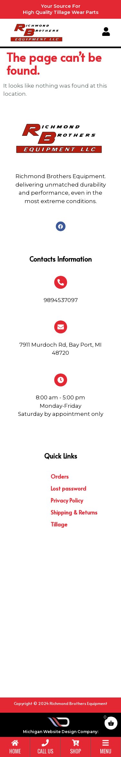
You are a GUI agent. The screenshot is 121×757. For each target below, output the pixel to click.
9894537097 (61, 300)
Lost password (68, 488)
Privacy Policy (67, 500)
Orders (60, 476)
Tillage (59, 524)
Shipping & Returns (74, 512)
